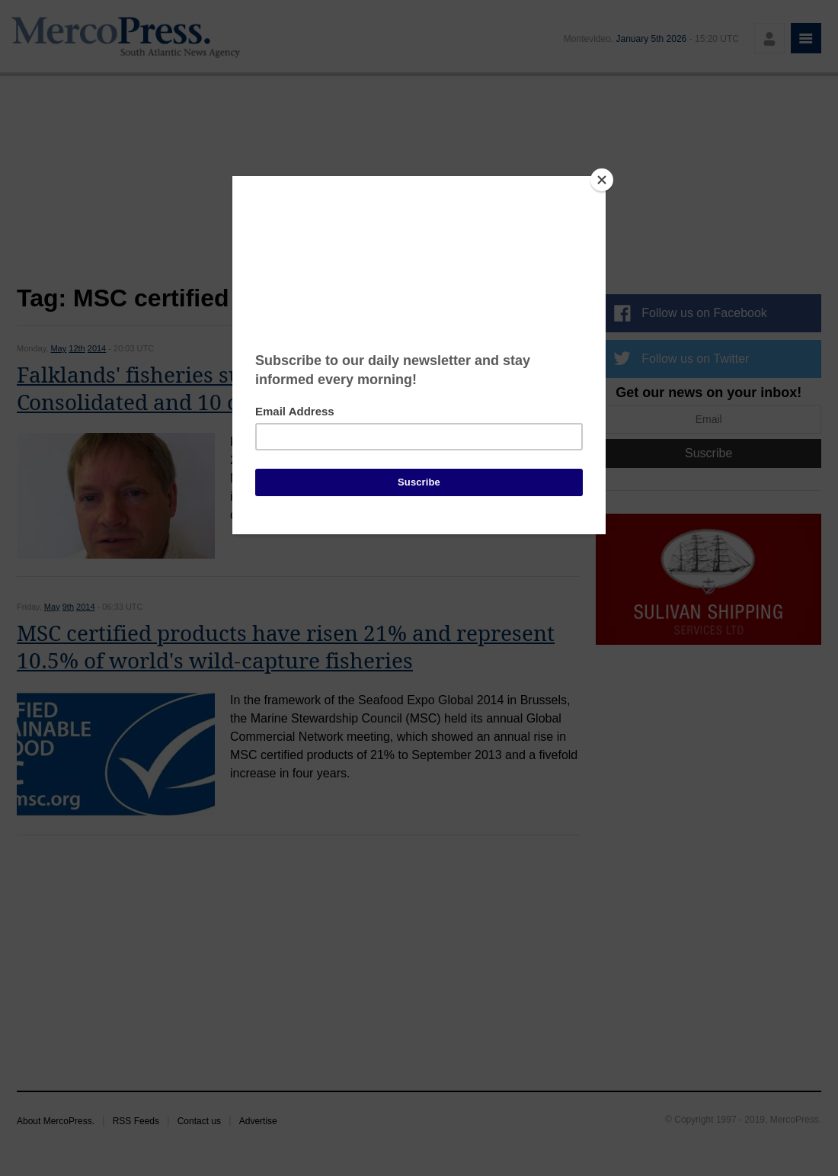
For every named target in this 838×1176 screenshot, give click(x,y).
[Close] (601, 179)
